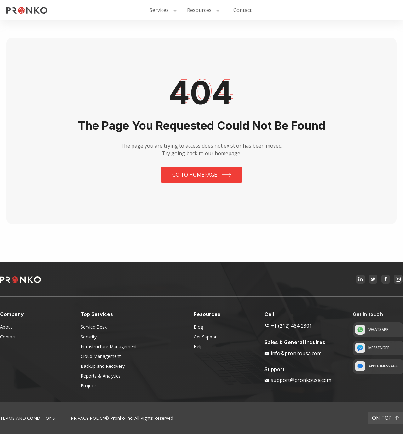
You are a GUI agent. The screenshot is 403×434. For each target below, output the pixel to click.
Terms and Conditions (27, 418)
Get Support (206, 337)
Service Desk (94, 327)
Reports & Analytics (101, 376)
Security (89, 337)
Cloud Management (101, 356)
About (6, 327)
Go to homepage (194, 174)
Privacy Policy (88, 418)
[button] (163, 10)
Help (198, 346)
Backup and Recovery (103, 366)
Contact (8, 337)
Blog (198, 327)
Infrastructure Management (109, 346)
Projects (89, 386)
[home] (26, 10)
